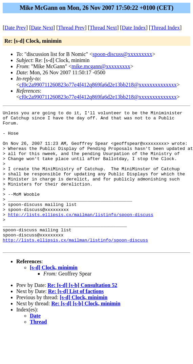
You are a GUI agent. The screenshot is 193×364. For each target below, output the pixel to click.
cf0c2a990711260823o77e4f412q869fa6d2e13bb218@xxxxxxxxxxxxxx (98, 85)
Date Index (134, 28)
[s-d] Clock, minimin (54, 295)
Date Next (42, 28)
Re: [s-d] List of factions (76, 319)
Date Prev (15, 28)
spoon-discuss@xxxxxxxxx (122, 54)
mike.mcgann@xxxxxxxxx (100, 66)
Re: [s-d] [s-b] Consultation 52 (82, 312)
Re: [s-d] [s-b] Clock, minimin (86, 331)
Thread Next (103, 28)
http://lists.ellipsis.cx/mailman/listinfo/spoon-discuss (80, 236)
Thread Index (165, 28)
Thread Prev (71, 28)
